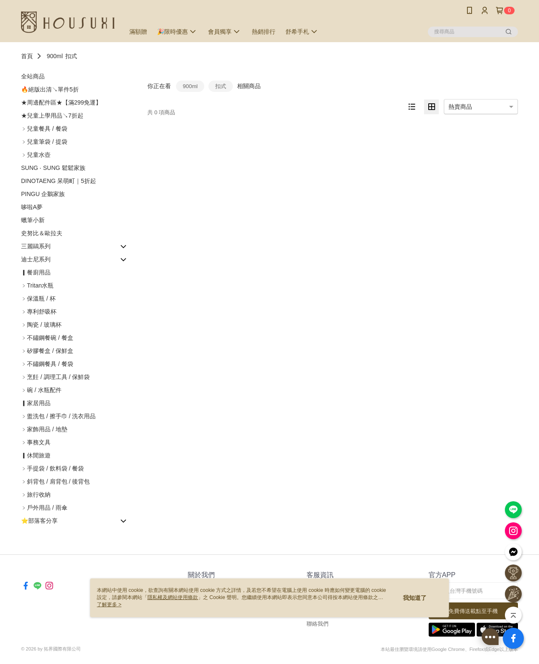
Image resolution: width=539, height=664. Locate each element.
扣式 (71, 56)
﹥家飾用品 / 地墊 (44, 429)
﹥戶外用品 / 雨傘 (44, 507)
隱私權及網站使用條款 (172, 597)
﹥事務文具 (36, 442)
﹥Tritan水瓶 (37, 285)
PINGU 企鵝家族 (43, 194)
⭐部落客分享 (39, 520)
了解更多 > (109, 605)
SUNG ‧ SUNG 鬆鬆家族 (53, 167)
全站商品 (33, 76)
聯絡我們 (317, 624)
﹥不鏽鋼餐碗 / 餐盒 (47, 337)
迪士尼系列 (36, 259)
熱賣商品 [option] (460, 106)
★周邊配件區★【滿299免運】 (61, 102)
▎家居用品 (36, 403)
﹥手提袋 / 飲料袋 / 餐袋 (52, 468)
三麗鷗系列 (36, 246)
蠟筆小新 (33, 220)
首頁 (27, 56)
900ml (55, 56)
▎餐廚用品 (36, 272)
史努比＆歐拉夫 (41, 233)
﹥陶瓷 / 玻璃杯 (41, 324)
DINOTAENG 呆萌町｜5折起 (58, 180)
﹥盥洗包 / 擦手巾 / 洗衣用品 (58, 416)
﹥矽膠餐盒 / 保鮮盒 (47, 350)
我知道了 (415, 597)
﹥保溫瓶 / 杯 (38, 298)
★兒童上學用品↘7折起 (52, 115)
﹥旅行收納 (36, 494)
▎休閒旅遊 (36, 455)
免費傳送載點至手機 (473, 611)
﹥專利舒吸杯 (38, 311)
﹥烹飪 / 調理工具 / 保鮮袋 (55, 377)
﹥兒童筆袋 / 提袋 (44, 141)
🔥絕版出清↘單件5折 (50, 89)
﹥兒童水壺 (36, 154)
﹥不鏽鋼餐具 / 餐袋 (47, 363)
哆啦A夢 (32, 207)
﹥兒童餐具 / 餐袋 (44, 128)
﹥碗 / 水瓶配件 (41, 390)
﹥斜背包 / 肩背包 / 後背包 (55, 481)
